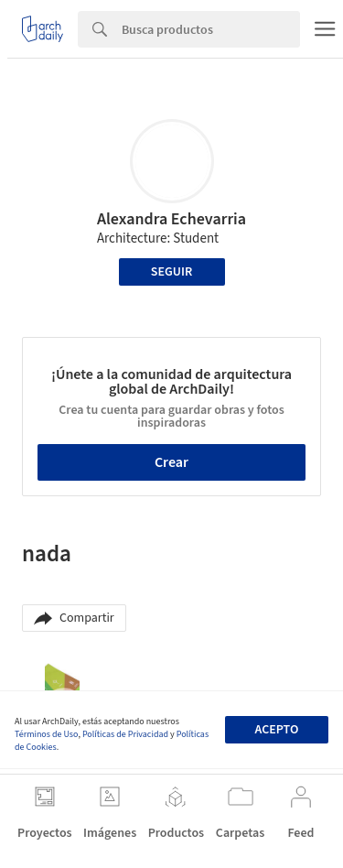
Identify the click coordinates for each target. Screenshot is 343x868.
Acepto (276, 730)
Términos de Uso (46, 734)
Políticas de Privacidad (125, 734)
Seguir (171, 272)
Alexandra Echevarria (171, 219)
